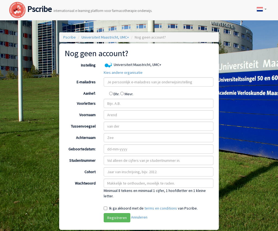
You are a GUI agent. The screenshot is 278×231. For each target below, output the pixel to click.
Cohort (90, 171)
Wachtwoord (85, 183)
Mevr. (126, 93)
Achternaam (86, 137)
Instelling (88, 65)
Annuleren (139, 217)
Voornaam (87, 114)
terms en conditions (160, 208)
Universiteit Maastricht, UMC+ (105, 37)
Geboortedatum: (82, 149)
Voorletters (86, 103)
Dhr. (114, 93)
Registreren (117, 217)
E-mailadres (86, 82)
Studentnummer (82, 160)
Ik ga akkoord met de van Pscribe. (153, 208)
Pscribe (80, 3)
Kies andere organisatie (123, 72)
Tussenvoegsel (83, 126)
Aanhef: (89, 93)
